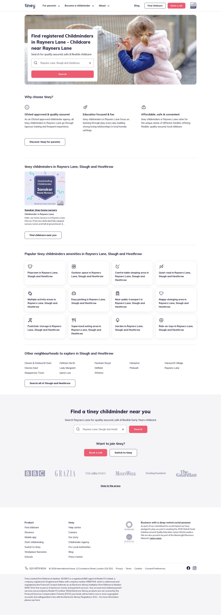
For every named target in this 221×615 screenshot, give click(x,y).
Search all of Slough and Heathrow (50, 383)
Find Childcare (155, 5)
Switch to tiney (123, 452)
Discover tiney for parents (45, 141)
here (37, 600)
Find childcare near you (43, 235)
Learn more (155, 538)
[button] (90, 63)
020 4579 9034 (37, 568)
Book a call (176, 5)
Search (62, 74)
